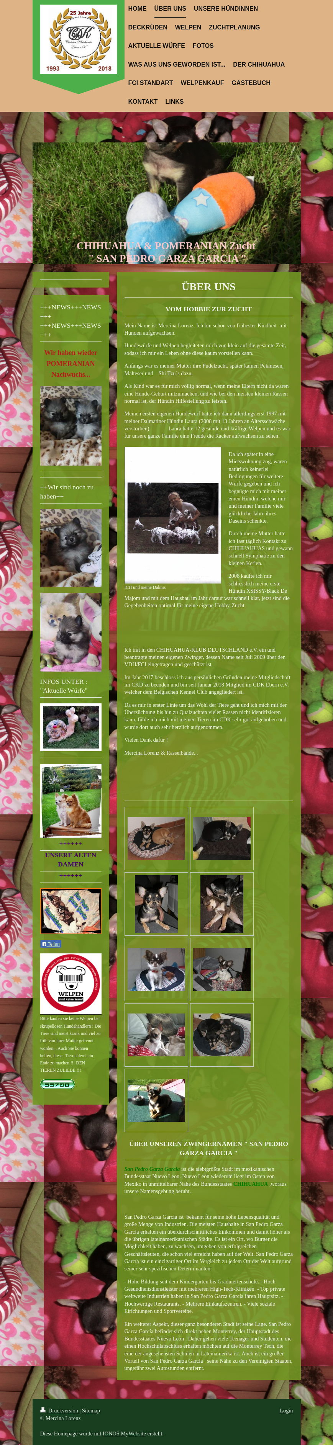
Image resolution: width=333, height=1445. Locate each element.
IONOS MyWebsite (124, 1433)
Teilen (51, 944)
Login (286, 1410)
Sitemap (91, 1410)
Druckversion (60, 1410)
